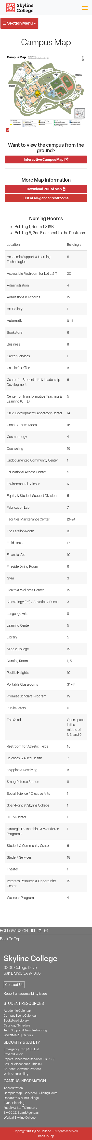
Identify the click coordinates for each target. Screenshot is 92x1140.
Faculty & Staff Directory (20, 1108)
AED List (33, 1049)
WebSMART (12, 1035)
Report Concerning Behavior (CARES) (29, 1059)
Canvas (28, 1035)
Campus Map (13, 1093)
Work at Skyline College (20, 1117)
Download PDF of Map (46, 189)
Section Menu (19, 23)
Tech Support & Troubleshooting (25, 1030)
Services (30, 1093)
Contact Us (14, 984)
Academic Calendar (17, 1011)
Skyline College (40, 1131)
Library (24, 1020)
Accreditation (13, 1088)
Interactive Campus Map (46, 159)
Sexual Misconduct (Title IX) (23, 1064)
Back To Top (10, 938)
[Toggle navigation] (84, 8)
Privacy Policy (13, 1054)
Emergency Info (14, 1049)
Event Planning (14, 1103)
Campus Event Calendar (20, 1015)
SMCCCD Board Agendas (21, 1113)
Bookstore (11, 1020)
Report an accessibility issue (25, 993)
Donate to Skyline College (21, 1098)
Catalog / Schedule (17, 1025)
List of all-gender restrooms (46, 198)
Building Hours (47, 1093)
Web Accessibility (16, 1074)
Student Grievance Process (22, 1069)
